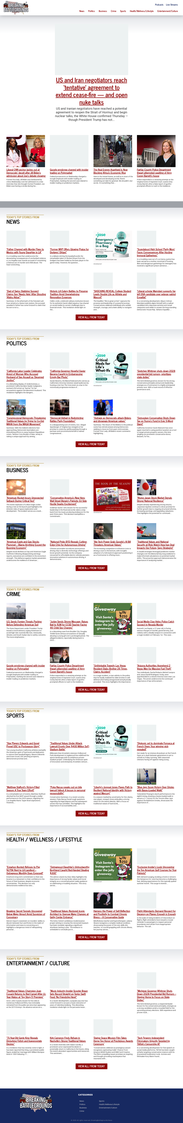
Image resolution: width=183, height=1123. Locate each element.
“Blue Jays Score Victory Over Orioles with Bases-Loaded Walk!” (155, 788)
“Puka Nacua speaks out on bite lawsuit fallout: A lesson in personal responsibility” (67, 790)
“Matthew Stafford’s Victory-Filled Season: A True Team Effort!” (22, 788)
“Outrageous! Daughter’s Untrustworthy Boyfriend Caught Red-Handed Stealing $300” (69, 870)
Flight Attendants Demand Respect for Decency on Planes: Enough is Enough (156, 912)
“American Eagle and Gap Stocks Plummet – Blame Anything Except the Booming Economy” (26, 544)
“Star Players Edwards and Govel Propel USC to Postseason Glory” (23, 744)
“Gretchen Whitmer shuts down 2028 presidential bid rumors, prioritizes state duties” (156, 374)
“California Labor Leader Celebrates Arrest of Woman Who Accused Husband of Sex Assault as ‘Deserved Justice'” (25, 375)
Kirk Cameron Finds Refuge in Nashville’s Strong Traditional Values (68, 1039)
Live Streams (172, 4)
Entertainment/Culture (167, 11)
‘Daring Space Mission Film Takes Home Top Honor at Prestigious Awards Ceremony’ (113, 1041)
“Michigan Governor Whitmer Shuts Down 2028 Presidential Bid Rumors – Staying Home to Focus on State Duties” (156, 995)
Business (103, 11)
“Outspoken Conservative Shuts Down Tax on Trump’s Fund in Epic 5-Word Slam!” (156, 421)
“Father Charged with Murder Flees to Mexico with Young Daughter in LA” (25, 250)
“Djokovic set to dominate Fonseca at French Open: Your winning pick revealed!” (156, 746)
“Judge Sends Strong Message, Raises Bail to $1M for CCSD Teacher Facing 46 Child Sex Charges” (69, 624)
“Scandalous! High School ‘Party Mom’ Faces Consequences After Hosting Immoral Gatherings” (156, 252)
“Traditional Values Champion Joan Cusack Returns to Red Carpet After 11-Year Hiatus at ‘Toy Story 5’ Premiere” (26, 994)
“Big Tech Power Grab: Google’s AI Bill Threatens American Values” (112, 543)
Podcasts (159, 4)
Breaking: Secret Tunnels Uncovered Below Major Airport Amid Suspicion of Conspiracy (25, 914)
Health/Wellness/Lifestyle (142, 11)
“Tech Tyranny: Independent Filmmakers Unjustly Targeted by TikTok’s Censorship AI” (153, 1041)
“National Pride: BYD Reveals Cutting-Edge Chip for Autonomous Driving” (68, 543)
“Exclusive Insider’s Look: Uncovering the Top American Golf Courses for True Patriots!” (156, 870)
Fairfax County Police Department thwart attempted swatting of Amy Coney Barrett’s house (154, 172)
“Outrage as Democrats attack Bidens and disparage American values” (112, 419)
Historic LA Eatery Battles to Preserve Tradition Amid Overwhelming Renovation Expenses (69, 294)
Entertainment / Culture (38, 962)
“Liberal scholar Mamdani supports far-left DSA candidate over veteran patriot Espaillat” (156, 294)
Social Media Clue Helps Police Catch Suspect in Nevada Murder (155, 623)
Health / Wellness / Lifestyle (44, 839)
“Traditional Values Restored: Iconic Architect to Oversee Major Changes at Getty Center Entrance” (69, 914)
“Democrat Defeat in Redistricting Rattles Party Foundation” (66, 419)
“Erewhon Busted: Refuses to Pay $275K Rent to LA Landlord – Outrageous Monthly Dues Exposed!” (24, 870)
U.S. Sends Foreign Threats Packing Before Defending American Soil (24, 623)
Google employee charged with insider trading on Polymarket (69, 171)
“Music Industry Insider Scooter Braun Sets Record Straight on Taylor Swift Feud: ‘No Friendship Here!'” (69, 994)
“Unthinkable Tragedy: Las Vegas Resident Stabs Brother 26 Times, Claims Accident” (110, 668)
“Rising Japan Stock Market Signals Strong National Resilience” (154, 499)
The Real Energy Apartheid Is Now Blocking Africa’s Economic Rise (110, 171)
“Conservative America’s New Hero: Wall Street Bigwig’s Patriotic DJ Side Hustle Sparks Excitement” (68, 501)
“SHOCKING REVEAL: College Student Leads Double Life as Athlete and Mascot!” (112, 294)
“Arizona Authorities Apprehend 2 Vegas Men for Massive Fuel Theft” (154, 667)
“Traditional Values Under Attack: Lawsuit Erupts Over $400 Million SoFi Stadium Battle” (69, 746)
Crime (113, 11)
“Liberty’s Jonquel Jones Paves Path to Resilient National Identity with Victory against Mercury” (112, 790)
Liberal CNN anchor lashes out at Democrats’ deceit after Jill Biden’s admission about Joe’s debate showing (26, 172)
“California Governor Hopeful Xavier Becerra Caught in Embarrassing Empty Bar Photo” (67, 374)
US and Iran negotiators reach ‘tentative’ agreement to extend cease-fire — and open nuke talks (91, 91)
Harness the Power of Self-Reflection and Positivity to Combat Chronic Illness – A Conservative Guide (111, 914)
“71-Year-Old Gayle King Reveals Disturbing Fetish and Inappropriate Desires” (24, 1041)
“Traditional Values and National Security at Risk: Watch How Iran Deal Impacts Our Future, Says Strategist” (155, 544)
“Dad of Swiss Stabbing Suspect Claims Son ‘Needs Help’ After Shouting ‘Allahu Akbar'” (26, 294)
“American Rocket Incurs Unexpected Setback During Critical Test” (25, 499)
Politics (91, 11)
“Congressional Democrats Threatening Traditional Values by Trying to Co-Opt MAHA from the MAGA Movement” (26, 421)
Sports (123, 11)
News (81, 11)
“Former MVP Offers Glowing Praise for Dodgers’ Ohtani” (69, 250)
